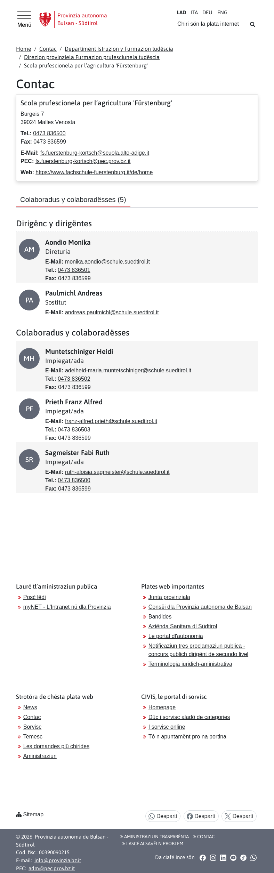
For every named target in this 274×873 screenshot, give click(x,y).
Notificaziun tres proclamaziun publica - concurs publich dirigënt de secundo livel (198, 650)
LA (181, 12)
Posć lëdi (34, 597)
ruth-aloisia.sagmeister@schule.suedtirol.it (117, 472)
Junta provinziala (169, 597)
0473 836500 (49, 133)
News (30, 707)
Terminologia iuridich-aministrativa (190, 664)
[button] (203, 857)
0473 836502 (74, 379)
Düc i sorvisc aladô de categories (189, 717)
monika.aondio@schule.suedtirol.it (107, 262)
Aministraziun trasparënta (154, 836)
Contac (48, 49)
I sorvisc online (166, 727)
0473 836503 (74, 430)
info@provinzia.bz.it (57, 860)
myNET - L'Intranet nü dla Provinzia (67, 607)
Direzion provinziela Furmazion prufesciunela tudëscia (92, 57)
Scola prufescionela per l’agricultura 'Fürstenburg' (86, 65)
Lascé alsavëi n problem (152, 843)
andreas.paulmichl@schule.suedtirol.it (112, 312)
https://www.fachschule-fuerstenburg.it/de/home (94, 172)
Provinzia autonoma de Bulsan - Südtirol (62, 841)
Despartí (162, 816)
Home (23, 49)
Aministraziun (40, 756)
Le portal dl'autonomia (175, 636)
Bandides (160, 617)
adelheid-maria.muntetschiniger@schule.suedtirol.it (128, 370)
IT (194, 12)
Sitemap (33, 814)
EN (222, 12)
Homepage (162, 707)
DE (207, 12)
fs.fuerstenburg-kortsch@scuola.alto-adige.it (94, 153)
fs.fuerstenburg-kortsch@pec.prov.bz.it (83, 161)
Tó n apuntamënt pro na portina (188, 736)
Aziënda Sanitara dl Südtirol (182, 626)
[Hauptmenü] (24, 19)
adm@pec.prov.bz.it (52, 868)
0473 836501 (74, 270)
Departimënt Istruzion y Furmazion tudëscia (119, 49)
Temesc (33, 736)
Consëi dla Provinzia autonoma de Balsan (200, 607)
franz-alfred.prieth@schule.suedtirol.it (111, 421)
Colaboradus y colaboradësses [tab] (73, 199)
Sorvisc (32, 727)
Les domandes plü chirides (56, 746)
